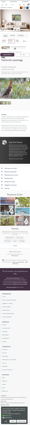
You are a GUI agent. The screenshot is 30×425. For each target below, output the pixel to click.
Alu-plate (4, 324)
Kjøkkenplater (5, 334)
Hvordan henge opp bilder (8, 313)
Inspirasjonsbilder (6, 306)
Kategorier (4, 381)
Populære (9, 7)
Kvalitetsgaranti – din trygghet (9, 359)
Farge (3, 387)
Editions (4, 384)
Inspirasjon (13, 1)
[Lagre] (23, 54)
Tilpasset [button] (13, 421)
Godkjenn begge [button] (21, 421)
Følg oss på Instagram (11, 287)
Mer (25, 41)
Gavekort (4, 341)
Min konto (4, 353)
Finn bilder (5, 374)
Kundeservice (6, 346)
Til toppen (15, 245)
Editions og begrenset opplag (9, 300)
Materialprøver (5, 338)
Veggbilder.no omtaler (7, 303)
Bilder (3, 1)
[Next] (27, 88)
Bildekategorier (15, 255)
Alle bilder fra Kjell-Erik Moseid (16, 158)
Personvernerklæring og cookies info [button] (11, 413)
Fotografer (25, 1)
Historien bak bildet (6, 317)
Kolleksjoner (3, 7)
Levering (4, 363)
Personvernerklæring (7, 369)
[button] (3, 415)
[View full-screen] (27, 79)
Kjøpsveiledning (6, 310)
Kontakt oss (5, 349)
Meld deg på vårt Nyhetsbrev (12, 278)
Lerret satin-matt (6, 328)
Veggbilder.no (6, 294)
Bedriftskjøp (5, 356)
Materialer (5, 322)
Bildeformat (5, 391)
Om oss (4, 296)
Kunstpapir (4, 331)
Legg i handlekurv (7, 54)
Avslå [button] (5, 421)
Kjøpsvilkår (4, 366)
